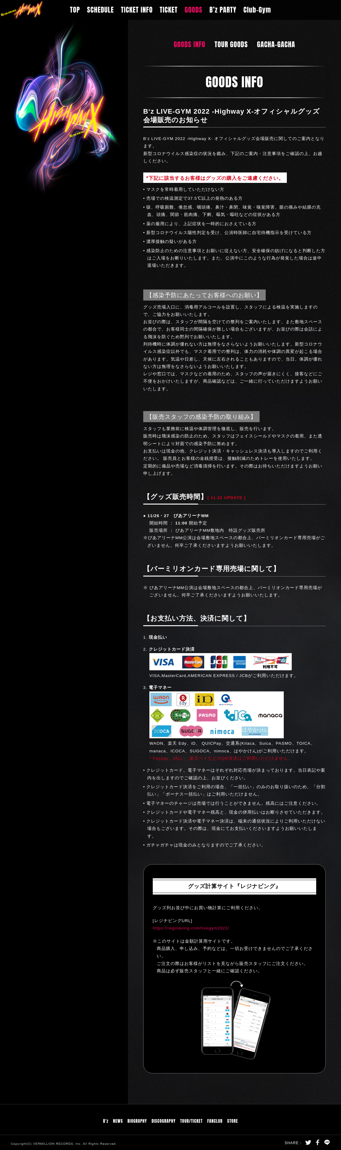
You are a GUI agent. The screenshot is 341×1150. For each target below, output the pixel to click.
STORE (232, 1121)
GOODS (193, 10)
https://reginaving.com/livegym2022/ (191, 928)
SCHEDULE (100, 10)
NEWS (118, 1121)
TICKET (169, 10)
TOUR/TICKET (191, 1121)
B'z (106, 1121)
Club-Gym (257, 10)
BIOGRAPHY (137, 1121)
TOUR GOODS (231, 44)
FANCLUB (215, 1121)
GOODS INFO (189, 44)
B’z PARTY (222, 10)
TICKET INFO (137, 10)
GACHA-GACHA (276, 44)
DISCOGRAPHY (164, 1121)
